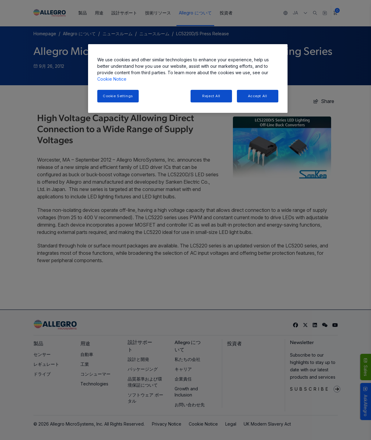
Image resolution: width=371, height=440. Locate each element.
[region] (188, 78)
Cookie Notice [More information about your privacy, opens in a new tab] (111, 79)
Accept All (257, 96)
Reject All (211, 96)
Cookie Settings (118, 96)
